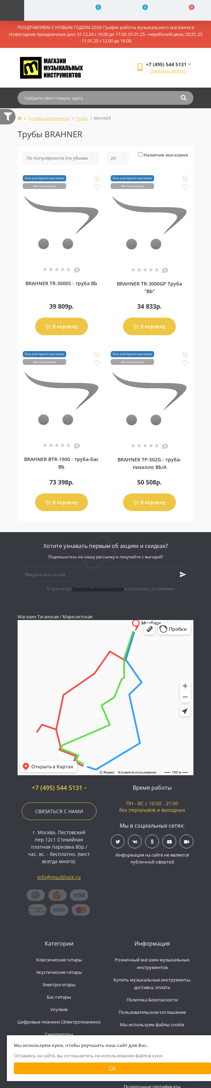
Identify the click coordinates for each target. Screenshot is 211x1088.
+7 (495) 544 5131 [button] (59, 788)
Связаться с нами (59, 811)
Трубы (82, 118)
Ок (112, 1068)
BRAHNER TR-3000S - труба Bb (61, 283)
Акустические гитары (59, 972)
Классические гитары (59, 960)
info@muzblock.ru (59, 877)
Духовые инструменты (49, 118)
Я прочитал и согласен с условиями (111, 588)
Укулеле (59, 1009)
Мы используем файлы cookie (152, 1024)
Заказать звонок (168, 71)
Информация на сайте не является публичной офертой (152, 858)
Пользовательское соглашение (152, 1012)
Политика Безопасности (97, 589)
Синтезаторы (59, 1034)
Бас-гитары (59, 997)
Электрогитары (59, 984)
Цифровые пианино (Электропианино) (59, 1022)
